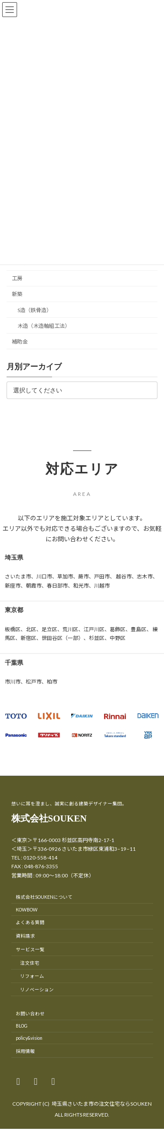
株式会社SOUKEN (49, 818)
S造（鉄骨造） (34, 309)
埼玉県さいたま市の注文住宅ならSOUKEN (102, 1103)
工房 (17, 278)
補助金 (20, 341)
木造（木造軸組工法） (43, 325)
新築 (17, 294)
